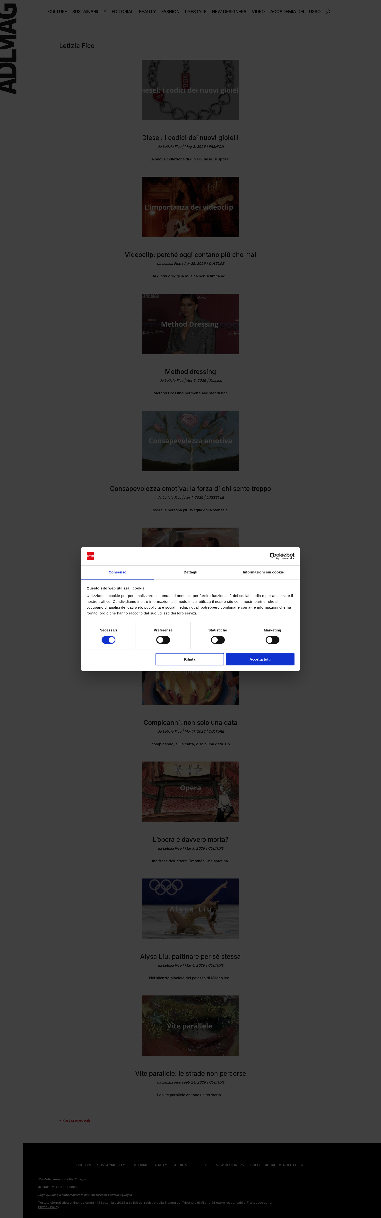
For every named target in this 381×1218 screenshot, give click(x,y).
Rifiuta (189, 659)
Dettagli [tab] (190, 572)
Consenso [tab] (117, 572)
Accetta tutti (260, 659)
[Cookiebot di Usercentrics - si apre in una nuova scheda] (273, 556)
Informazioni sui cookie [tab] (263, 572)
